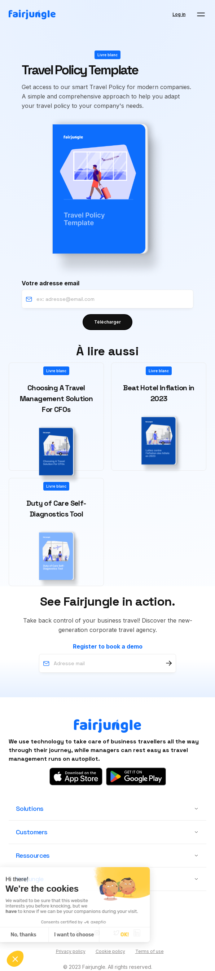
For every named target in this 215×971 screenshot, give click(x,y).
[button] (201, 14)
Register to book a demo (107, 646)
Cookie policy (110, 951)
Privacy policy (70, 951)
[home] (32, 14)
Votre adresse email (50, 283)
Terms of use (149, 951)
